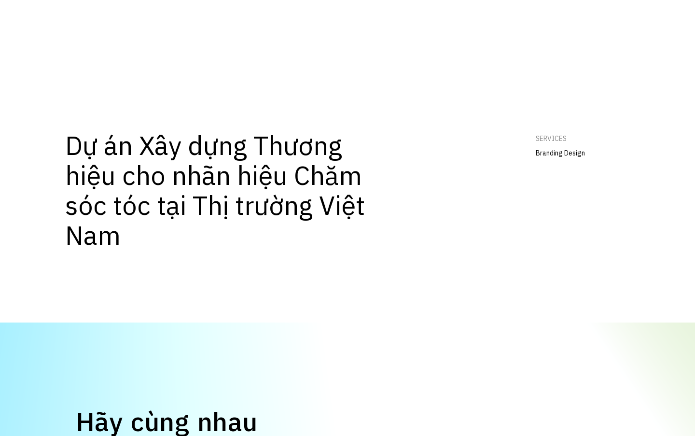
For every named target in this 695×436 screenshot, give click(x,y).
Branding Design (560, 153)
